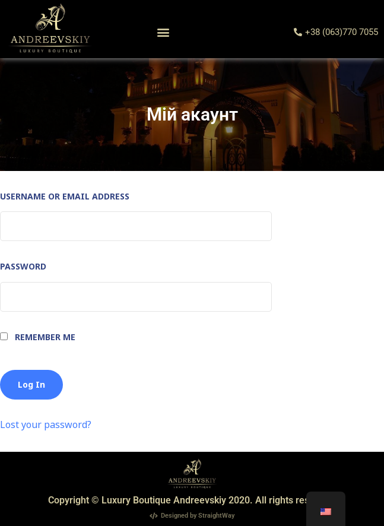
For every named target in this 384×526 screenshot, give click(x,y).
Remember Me (37, 337)
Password (23, 266)
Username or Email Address (64, 196)
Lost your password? (45, 424)
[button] (163, 32)
